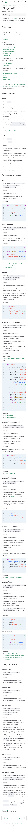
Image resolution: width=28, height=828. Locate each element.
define (5, 77)
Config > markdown (10, 473)
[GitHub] (18, 2)
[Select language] (15, 2)
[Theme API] (22, 818)
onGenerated (7, 81)
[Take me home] (6, 2)
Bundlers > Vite (9, 415)
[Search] (22, 2)
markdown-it (13, 496)
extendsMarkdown (8, 49)
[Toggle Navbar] (26, 2)
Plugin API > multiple (10, 131)
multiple (5, 39)
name (4, 38)
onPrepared (6, 65)
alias (4, 75)
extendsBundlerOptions (10, 73)
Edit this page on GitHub (8, 810)
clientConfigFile (7, 63)
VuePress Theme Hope (16, 823)
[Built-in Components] (8, 818)
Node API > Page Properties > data (14, 655)
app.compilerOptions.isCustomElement (13, 358)
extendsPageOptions (9, 51)
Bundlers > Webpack (11, 417)
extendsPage (7, 53)
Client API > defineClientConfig (13, 264)
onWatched (6, 79)
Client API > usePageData (12, 653)
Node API (16, 18)
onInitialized (6, 55)
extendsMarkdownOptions (10, 48)
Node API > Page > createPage (13, 577)
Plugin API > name (10, 170)
